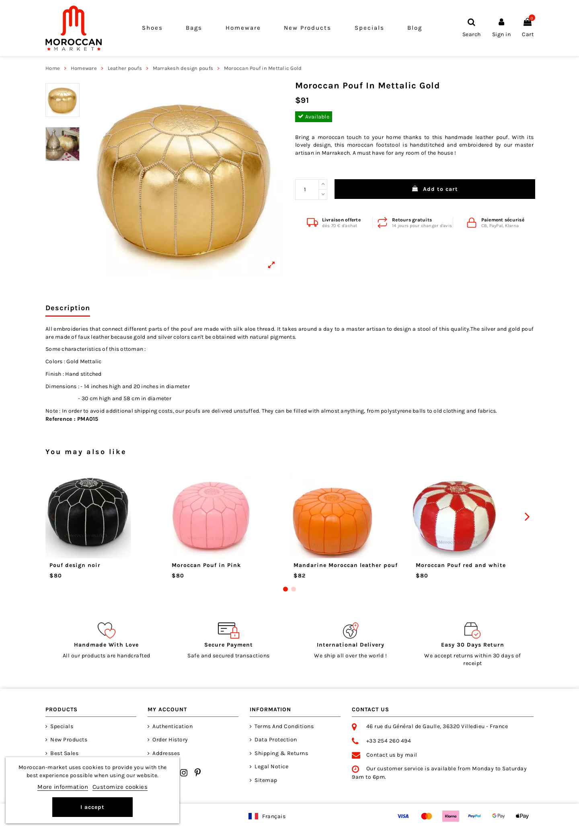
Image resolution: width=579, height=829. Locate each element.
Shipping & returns (281, 753)
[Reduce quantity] (322, 195)
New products (68, 739)
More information (62, 786)
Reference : (60, 419)
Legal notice (271, 766)
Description (67, 308)
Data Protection (276, 739)
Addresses (166, 753)
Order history (170, 739)
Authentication (172, 726)
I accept (92, 807)
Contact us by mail (391, 754)
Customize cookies (120, 786)
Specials (61, 726)
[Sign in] (501, 28)
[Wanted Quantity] (307, 189)
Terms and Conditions (284, 726)
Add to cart (435, 189)
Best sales (64, 753)
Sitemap (266, 780)
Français (273, 816)
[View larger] (184, 179)
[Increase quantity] (322, 184)
